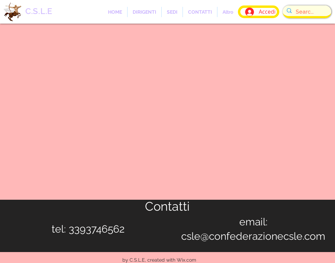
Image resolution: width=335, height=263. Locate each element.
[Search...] (306, 11)
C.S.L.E (38, 11)
